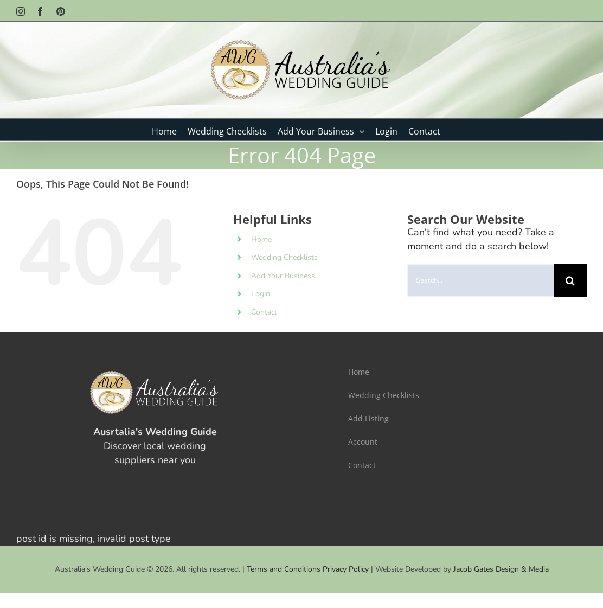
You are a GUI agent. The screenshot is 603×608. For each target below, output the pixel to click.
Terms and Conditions (283, 569)
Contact (264, 312)
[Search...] (480, 280)
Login (260, 294)
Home (261, 239)
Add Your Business (283, 276)
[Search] (570, 280)
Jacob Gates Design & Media (501, 569)
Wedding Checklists (284, 257)
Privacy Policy (346, 569)
